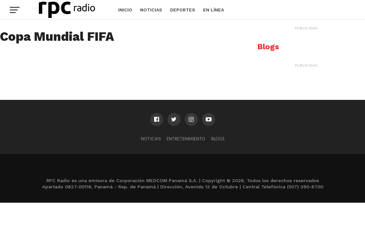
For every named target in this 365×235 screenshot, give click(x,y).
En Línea (213, 9)
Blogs (217, 138)
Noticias (151, 9)
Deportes (182, 9)
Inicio (125, 9)
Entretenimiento (186, 138)
